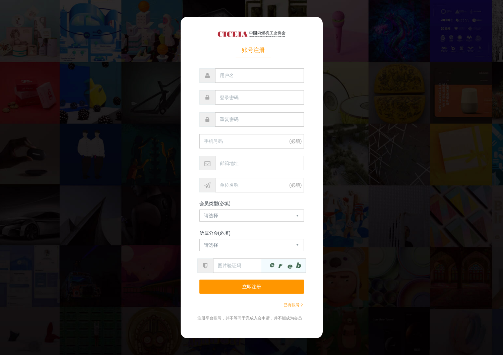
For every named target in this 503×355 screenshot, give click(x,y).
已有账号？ (294, 305)
